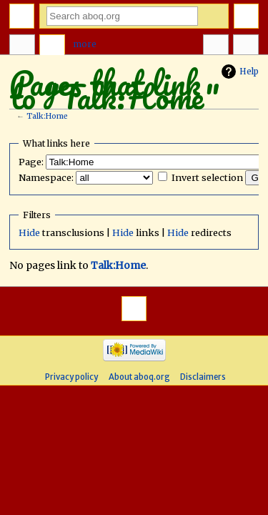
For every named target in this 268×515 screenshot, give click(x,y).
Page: (31, 162)
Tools (246, 46)
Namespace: (46, 177)
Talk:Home (47, 116)
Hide (29, 232)
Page (22, 46)
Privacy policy (71, 377)
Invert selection (207, 177)
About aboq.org (139, 377)
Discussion (52, 46)
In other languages (216, 46)
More (85, 44)
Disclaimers (203, 377)
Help (249, 71)
